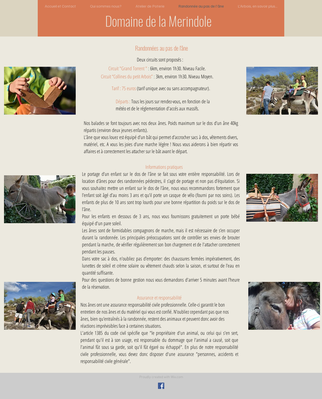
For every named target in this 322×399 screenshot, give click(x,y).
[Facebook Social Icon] (161, 386)
